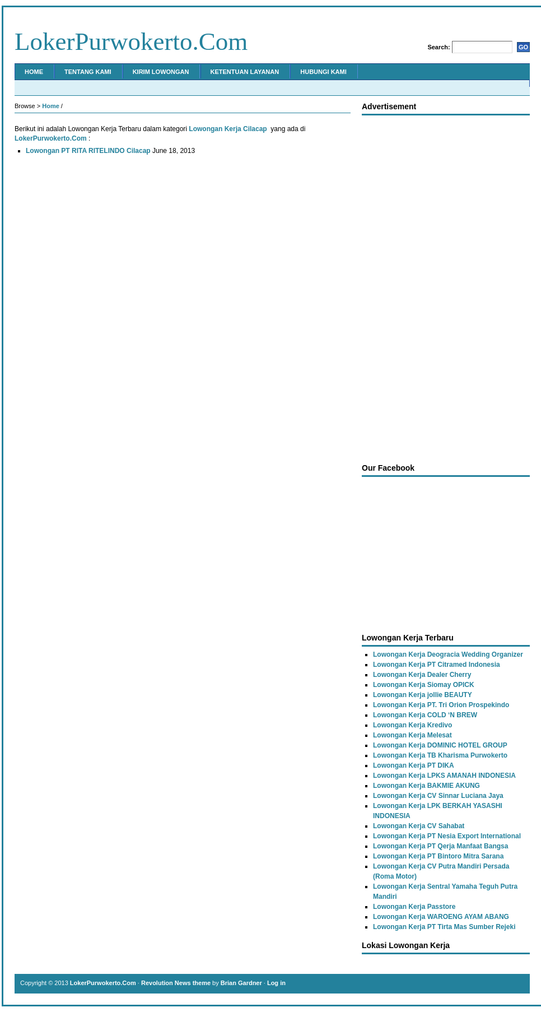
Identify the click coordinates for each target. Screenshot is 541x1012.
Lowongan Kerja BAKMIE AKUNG (426, 786)
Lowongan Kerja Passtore (414, 907)
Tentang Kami (87, 71)
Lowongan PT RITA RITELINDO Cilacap (88, 151)
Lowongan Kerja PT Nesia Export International (447, 836)
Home (34, 71)
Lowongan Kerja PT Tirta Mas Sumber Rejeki (444, 927)
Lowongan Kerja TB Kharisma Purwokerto (440, 755)
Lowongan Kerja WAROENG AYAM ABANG (441, 917)
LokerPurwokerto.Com (131, 41)
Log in (276, 982)
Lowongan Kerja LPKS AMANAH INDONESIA (444, 775)
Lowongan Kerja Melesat (412, 735)
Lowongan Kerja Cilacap (228, 129)
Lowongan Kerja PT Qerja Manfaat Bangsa (440, 846)
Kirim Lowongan (161, 71)
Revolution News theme (176, 982)
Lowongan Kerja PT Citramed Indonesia (436, 665)
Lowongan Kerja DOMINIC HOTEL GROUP (440, 745)
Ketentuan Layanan (245, 71)
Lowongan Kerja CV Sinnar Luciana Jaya (438, 796)
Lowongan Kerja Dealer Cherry (422, 675)
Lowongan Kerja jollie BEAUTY (422, 695)
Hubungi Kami (323, 71)
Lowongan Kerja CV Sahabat (418, 826)
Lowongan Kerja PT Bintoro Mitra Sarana (438, 856)
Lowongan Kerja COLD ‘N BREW (425, 715)
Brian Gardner (241, 982)
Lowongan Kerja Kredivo (412, 725)
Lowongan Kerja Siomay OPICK (423, 685)
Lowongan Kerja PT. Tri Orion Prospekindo (441, 705)
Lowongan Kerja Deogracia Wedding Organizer (448, 654)
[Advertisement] (408, 286)
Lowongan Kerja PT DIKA (413, 765)
